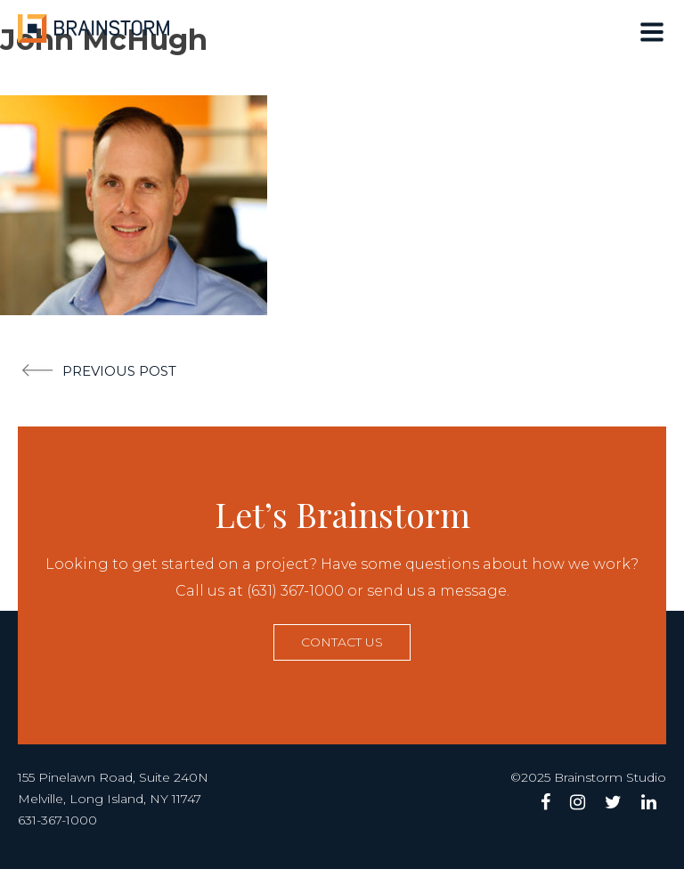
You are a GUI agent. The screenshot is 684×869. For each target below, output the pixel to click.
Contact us (342, 642)
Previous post (119, 370)
